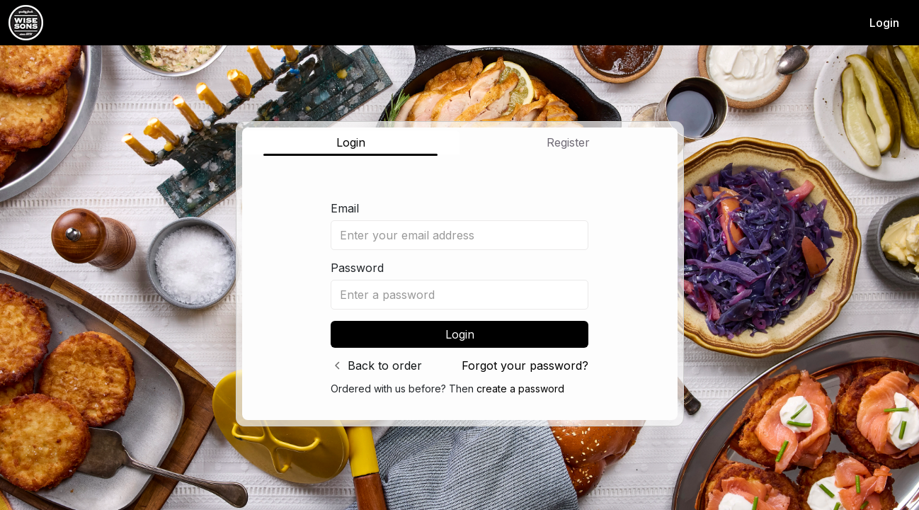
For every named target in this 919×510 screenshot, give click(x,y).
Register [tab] (568, 142)
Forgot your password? (525, 365)
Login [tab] (350, 142)
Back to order (385, 365)
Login (884, 23)
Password (357, 267)
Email (345, 208)
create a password (520, 388)
